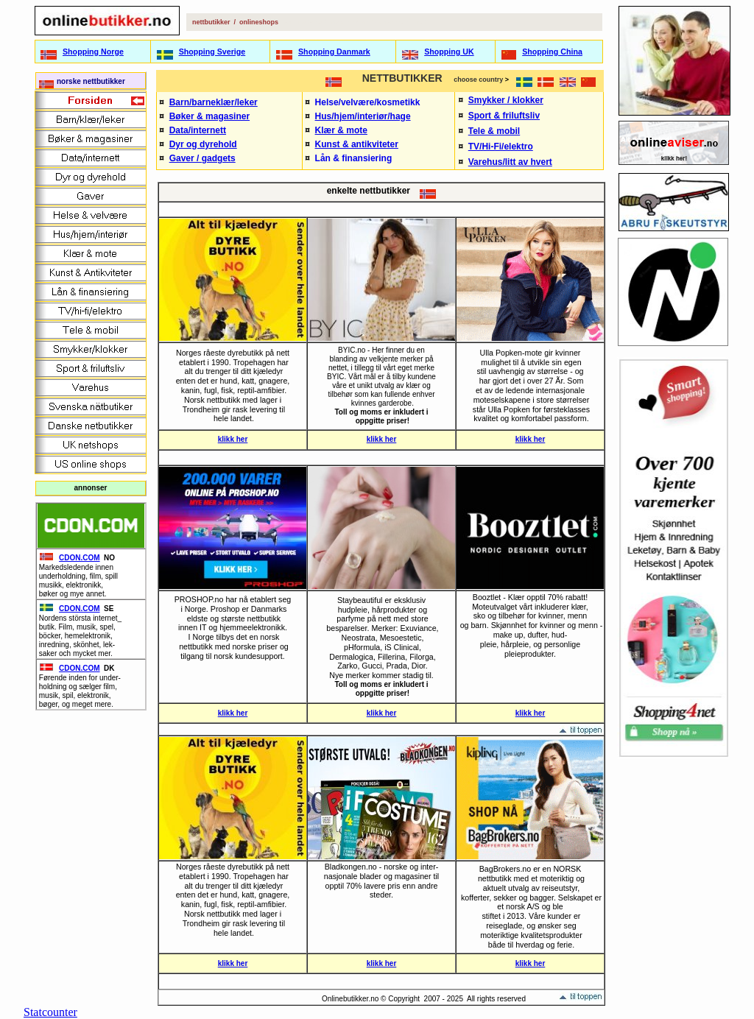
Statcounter (50, 1012)
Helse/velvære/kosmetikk (367, 102)
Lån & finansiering (353, 158)
